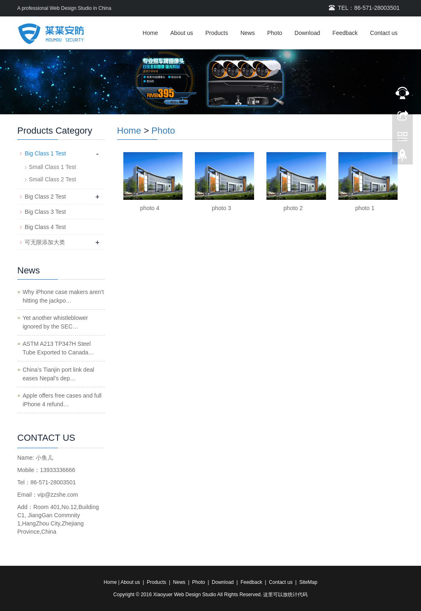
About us (181, 33)
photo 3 (221, 208)
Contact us (384, 33)
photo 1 (365, 208)
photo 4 (150, 208)
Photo (274, 33)
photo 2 (293, 208)
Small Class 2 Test (52, 179)
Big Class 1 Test (45, 153)
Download (307, 33)
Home (150, 33)
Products (216, 33)
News (248, 33)
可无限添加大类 (45, 242)
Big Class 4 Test (45, 227)
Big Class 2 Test (45, 196)
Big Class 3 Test (45, 211)
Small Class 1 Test (52, 167)
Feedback (345, 33)
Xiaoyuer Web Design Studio (184, 594)
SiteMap (308, 582)
